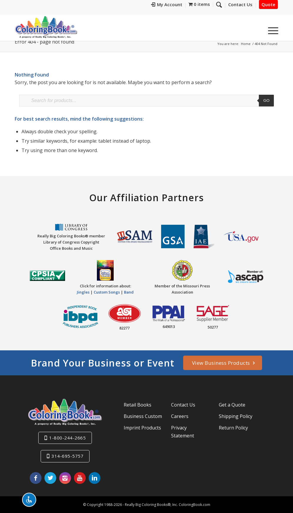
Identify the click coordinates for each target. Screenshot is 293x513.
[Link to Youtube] (80, 478)
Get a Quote (232, 405)
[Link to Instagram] (65, 478)
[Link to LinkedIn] (94, 478)
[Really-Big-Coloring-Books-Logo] (46, 27)
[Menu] (271, 29)
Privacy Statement (182, 431)
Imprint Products (142, 427)
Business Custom (143, 416)
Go (266, 100)
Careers (179, 416)
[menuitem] (167, 5)
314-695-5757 (67, 456)
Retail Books (137, 405)
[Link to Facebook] (36, 478)
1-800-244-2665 (67, 438)
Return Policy (233, 427)
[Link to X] (50, 478)
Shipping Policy (235, 416)
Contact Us (183, 405)
